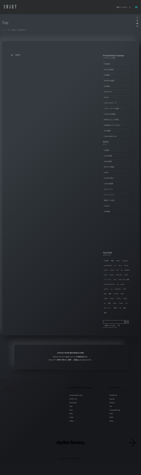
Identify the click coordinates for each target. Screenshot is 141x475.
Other (71, 421)
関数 (112, 260)
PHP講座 (107, 64)
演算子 (16, 55)
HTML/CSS (107, 92)
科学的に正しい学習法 (111, 120)
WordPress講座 (109, 81)
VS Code (116, 294)
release (106, 298)
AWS (111, 414)
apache (126, 275)
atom (115, 279)
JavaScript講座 (109, 69)
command (125, 260)
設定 (105, 294)
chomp (112, 270)
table (124, 289)
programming (108, 265)
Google (121, 303)
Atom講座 (107, 131)
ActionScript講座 (109, 114)
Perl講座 (107, 75)
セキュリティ (108, 189)
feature (112, 298)
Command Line (114, 410)
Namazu (106, 206)
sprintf (106, 270)
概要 (110, 294)
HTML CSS (73, 399)
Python (106, 97)
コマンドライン (109, 195)
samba (115, 303)
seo (105, 303)
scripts (118, 260)
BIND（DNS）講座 (124, 279)
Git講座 (106, 150)
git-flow (119, 298)
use (115, 265)
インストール (107, 279)
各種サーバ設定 (109, 200)
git (117, 284)
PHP (71, 414)
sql (121, 270)
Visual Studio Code (110, 136)
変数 (124, 308)
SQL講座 (107, 86)
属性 (109, 303)
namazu (106, 289)
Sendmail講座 (108, 184)
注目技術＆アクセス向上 (112, 125)
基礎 (105, 312)
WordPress (118, 289)
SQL (71, 406)
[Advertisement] (117, 233)
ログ (126, 303)
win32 (120, 265)
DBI (117, 270)
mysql (105, 275)
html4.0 (112, 275)
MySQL (112, 403)
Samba (106, 172)
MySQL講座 (108, 161)
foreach (126, 265)
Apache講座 (108, 156)
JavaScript (73, 403)
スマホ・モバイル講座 (111, 108)
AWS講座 (107, 211)
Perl (70, 410)
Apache (112, 399)
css (111, 289)
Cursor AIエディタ (110, 103)
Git (110, 406)
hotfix (122, 294)
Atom (71, 417)
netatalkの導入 (109, 178)
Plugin (125, 298)
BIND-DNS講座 (109, 167)
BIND (111, 417)
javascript (119, 275)
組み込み (127, 270)
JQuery (123, 284)
